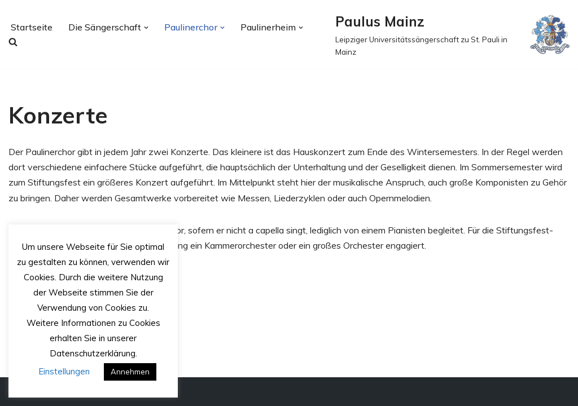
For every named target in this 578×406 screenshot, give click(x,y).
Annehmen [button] (130, 371)
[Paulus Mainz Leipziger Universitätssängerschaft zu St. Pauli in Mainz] (452, 34)
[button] (146, 27)
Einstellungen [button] (64, 371)
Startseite (31, 27)
